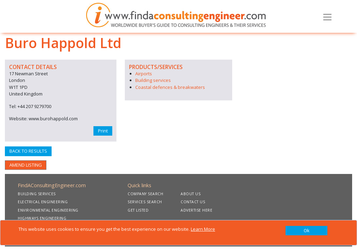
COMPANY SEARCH (145, 193)
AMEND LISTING (25, 165)
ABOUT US (190, 193)
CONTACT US (193, 201)
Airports (143, 73)
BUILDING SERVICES (37, 193)
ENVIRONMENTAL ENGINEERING (48, 210)
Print (103, 131)
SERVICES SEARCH (145, 201)
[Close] (306, 231)
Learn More (203, 229)
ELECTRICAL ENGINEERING (43, 201)
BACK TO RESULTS (28, 151)
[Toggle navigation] (327, 16)
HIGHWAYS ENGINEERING (42, 218)
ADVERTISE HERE (196, 210)
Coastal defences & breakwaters (170, 87)
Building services (153, 80)
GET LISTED (138, 210)
